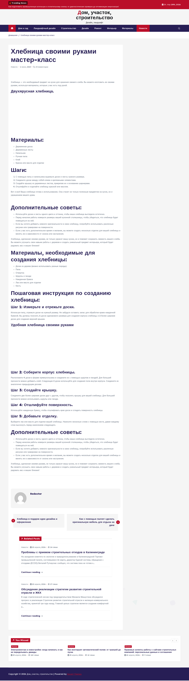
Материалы (127, 28)
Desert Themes (74, 674)
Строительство (68, 28)
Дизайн (85, 28)
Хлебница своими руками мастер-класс (37, 35)
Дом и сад (23, 28)
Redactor (36, 493)
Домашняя (12, 35)
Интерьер (111, 28)
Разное (15, 647)
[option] (38, 651)
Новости (143, 28)
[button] (173, 641)
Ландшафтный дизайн (45, 28)
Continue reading (32, 572)
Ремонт (97, 28)
